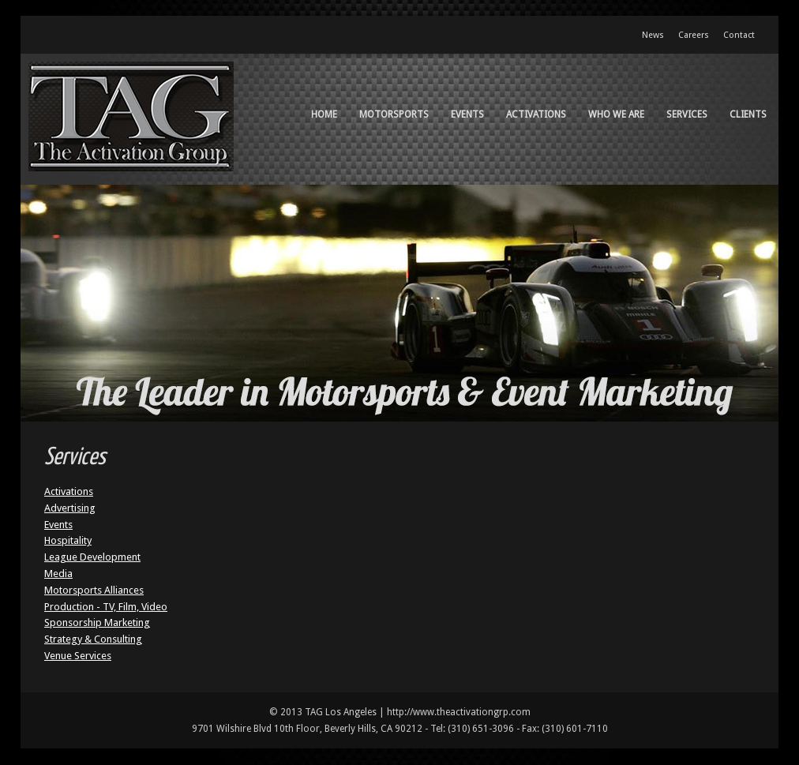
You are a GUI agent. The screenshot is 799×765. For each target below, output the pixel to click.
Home (324, 114)
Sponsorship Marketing (97, 622)
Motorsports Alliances (94, 590)
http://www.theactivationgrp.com (459, 712)
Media (58, 573)
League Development (92, 557)
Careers (693, 35)
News (653, 35)
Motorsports (394, 114)
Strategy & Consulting (93, 639)
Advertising (70, 508)
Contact (739, 35)
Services (686, 114)
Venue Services (77, 656)
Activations (536, 114)
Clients (748, 114)
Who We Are (616, 114)
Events (467, 114)
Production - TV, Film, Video (105, 607)
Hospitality (68, 540)
